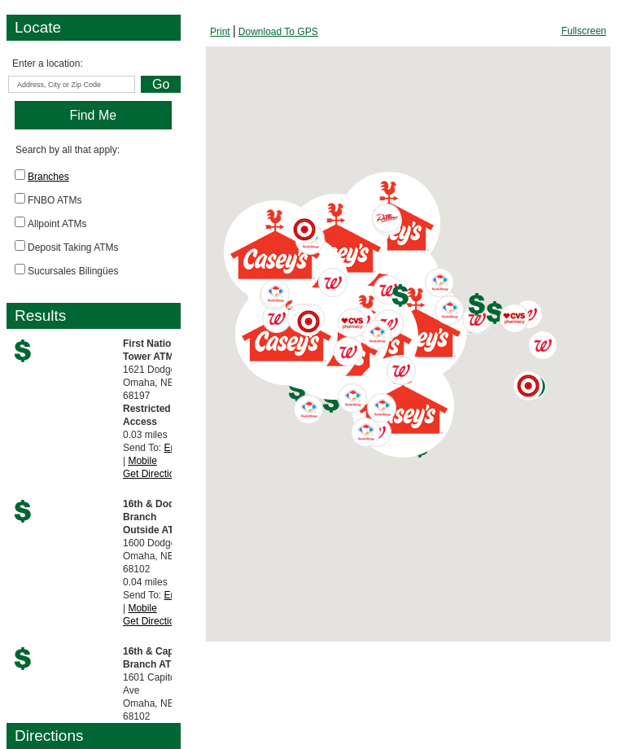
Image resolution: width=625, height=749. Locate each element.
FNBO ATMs (54, 200)
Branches (48, 176)
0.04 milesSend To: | (156, 562)
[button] (331, 401)
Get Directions (154, 474)
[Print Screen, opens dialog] (220, 32)
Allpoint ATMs (57, 224)
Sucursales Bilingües (73, 271)
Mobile (142, 460)
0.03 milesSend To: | (157, 409)
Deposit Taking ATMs (73, 247)
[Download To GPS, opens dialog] (278, 32)
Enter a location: (47, 63)
